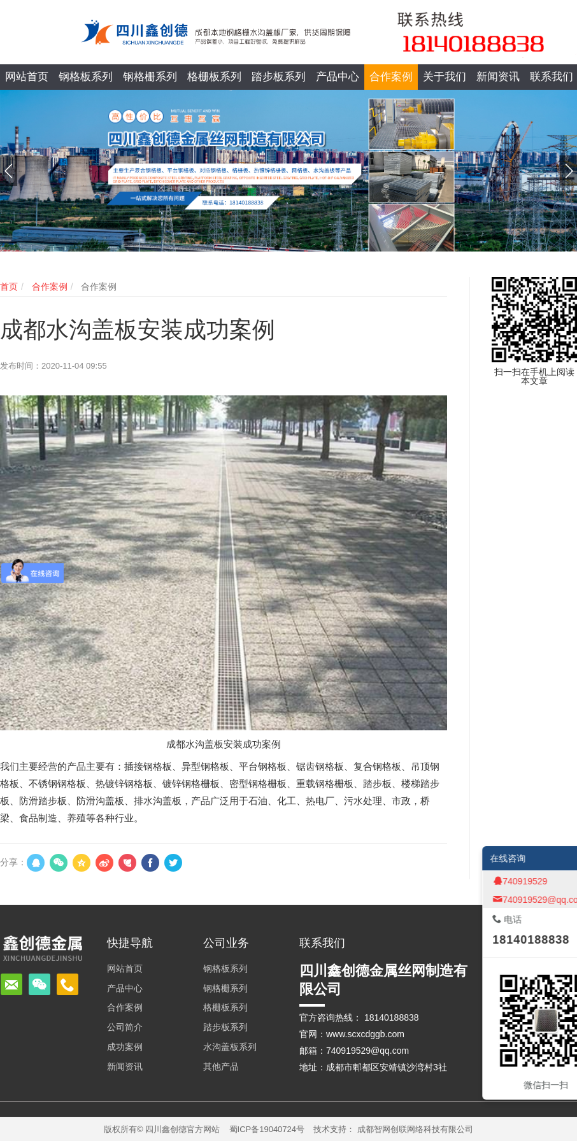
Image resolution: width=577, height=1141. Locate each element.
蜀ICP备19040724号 (267, 1129)
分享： (13, 862)
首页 (9, 286)
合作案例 (48, 286)
